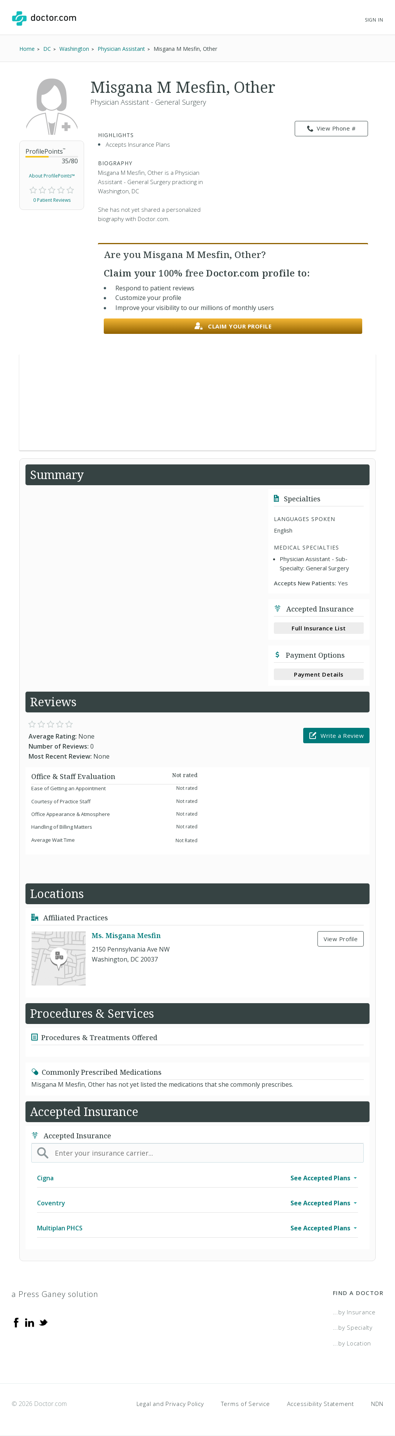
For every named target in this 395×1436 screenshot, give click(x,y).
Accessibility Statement (320, 1404)
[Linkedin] (29, 1322)
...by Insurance (354, 1312)
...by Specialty (353, 1327)
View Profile (341, 939)
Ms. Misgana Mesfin (126, 935)
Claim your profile (233, 326)
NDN (377, 1404)
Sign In (374, 20)
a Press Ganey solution (55, 1294)
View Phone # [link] (331, 128)
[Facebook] (16, 1322)
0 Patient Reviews (52, 200)
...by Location (352, 1343)
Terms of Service (245, 1404)
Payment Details (319, 674)
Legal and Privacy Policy (170, 1404)
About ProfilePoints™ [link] (52, 176)
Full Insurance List (319, 628)
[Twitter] (43, 1322)
